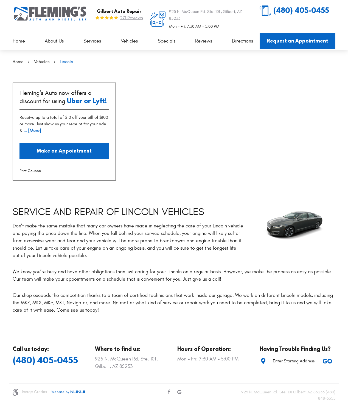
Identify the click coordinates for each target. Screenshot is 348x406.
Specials (166, 41)
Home (19, 41)
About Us (54, 41)
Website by (68, 392)
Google (179, 392)
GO (327, 361)
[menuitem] (19, 41)
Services (92, 41)
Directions (242, 41)
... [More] (32, 130)
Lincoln (66, 61)
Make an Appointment (64, 150)
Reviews (203, 41)
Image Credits (34, 392)
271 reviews (131, 18)
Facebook (168, 392)
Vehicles (129, 41)
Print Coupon (30, 170)
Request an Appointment (297, 40)
